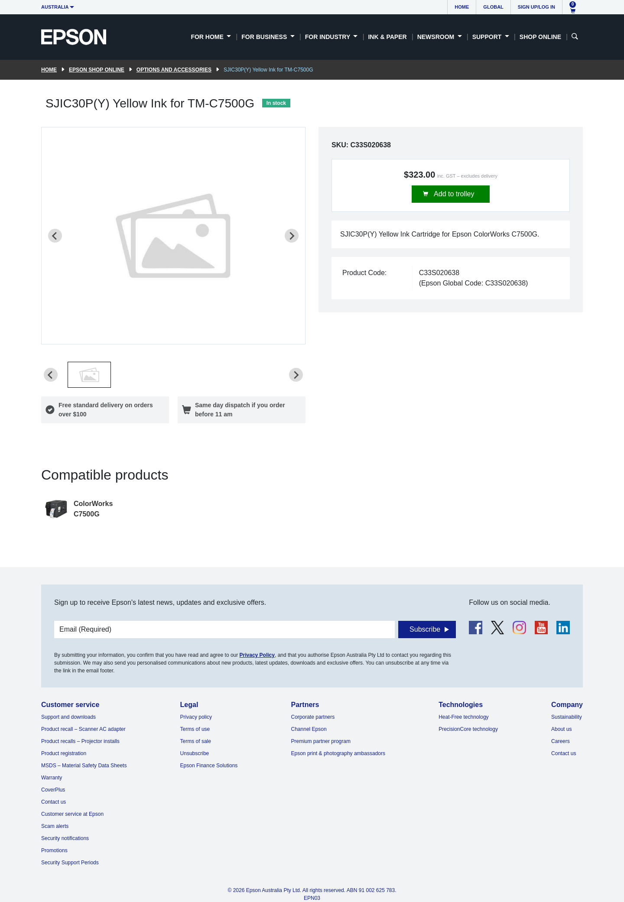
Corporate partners (313, 717)
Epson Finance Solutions (209, 765)
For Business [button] (265, 36)
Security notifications (65, 838)
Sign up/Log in (536, 7)
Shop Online (540, 36)
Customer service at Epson (72, 814)
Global (493, 7)
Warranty (51, 778)
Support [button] (488, 36)
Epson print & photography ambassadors (338, 753)
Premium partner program (321, 741)
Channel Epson (309, 729)
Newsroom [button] (436, 36)
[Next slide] (292, 236)
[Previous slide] (55, 236)
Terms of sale (195, 741)
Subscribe (425, 629)
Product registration (63, 753)
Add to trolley (453, 194)
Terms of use (195, 729)
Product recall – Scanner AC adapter (83, 729)
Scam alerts (54, 826)
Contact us (53, 802)
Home (462, 7)
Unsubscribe (194, 753)
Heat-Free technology (463, 717)
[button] (89, 375)
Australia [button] (55, 7)
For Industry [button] (328, 36)
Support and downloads (68, 717)
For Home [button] (208, 36)
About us (561, 729)
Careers (560, 741)
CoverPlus (53, 790)
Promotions (54, 850)
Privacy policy (196, 717)
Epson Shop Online (96, 70)
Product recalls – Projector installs (80, 741)
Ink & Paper (387, 36)
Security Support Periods (70, 863)
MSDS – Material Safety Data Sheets (84, 765)
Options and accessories (173, 70)
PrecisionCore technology (468, 729)
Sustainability (566, 717)
